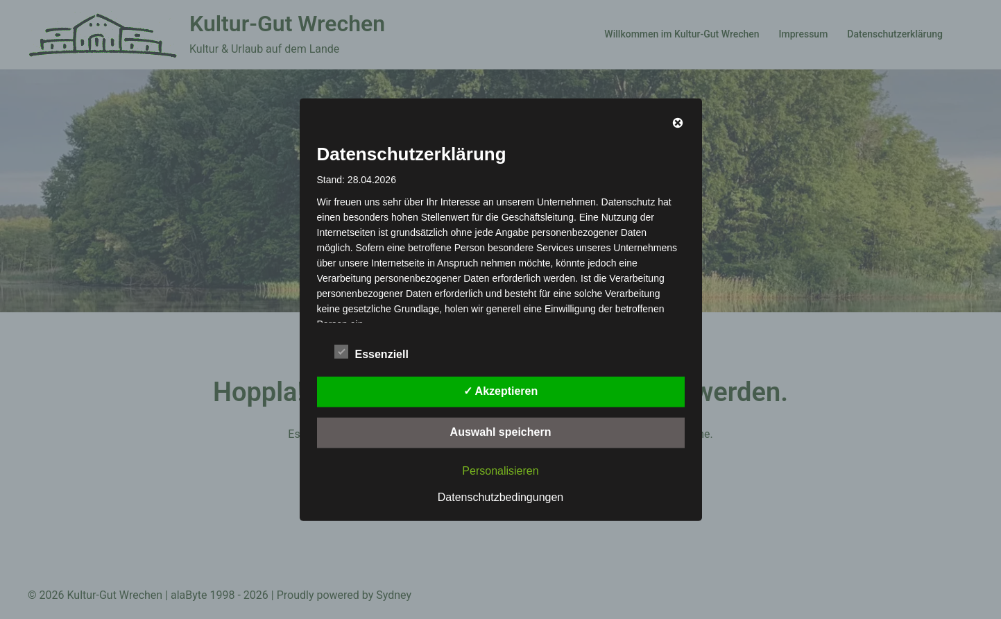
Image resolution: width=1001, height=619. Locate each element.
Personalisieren (500, 470)
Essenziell (371, 351)
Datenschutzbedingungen (500, 496)
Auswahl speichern (500, 431)
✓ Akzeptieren (500, 390)
